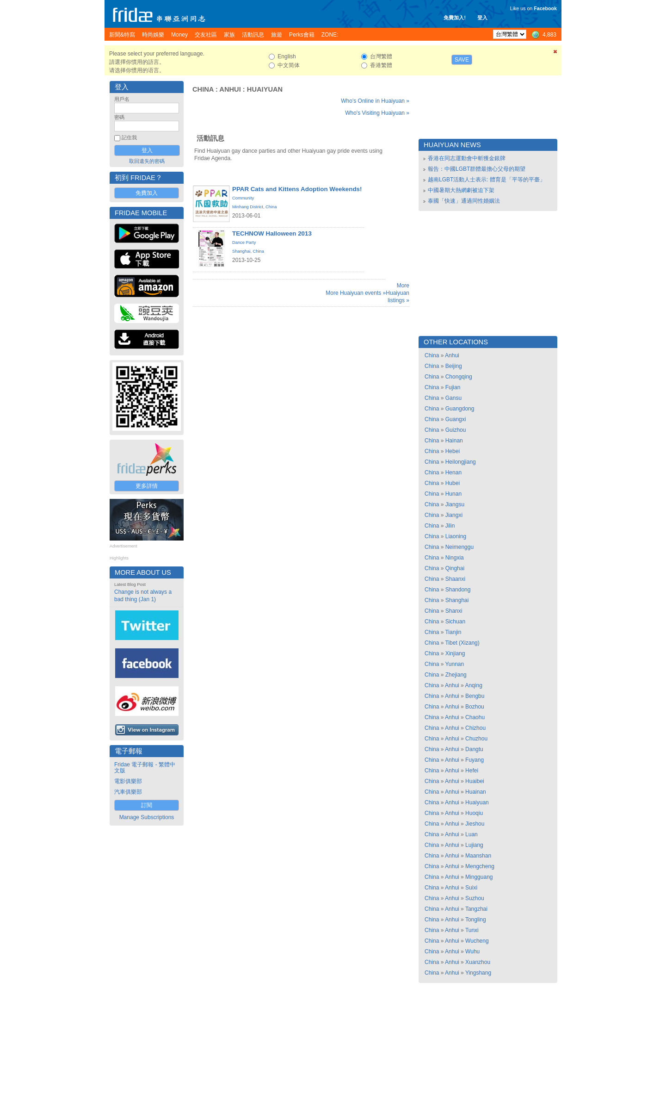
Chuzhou (476, 738)
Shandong (458, 589)
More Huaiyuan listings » (397, 293)
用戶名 (122, 99)
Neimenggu (459, 547)
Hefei (471, 770)
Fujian (453, 387)
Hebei (452, 451)
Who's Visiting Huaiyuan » (377, 113)
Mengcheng (479, 866)
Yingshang (478, 973)
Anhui (229, 89)
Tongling (475, 919)
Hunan (453, 494)
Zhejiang (456, 675)
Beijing (453, 366)
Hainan (454, 440)
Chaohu (475, 717)
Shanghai (241, 251)
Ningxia (454, 557)
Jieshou (474, 824)
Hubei (452, 483)
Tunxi (472, 930)
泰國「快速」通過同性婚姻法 (464, 201)
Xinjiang (455, 653)
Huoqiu (474, 813)
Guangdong (460, 408)
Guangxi (455, 419)
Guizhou (455, 430)
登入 (482, 17)
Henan (453, 472)
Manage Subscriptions (146, 817)
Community (243, 198)
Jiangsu (454, 504)
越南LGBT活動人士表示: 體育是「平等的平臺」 (486, 179)
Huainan (475, 792)
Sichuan (455, 621)
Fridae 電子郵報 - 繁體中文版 (144, 767)
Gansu (453, 398)
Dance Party (244, 242)
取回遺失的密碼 (147, 161)
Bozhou (474, 706)
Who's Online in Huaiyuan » (375, 101)
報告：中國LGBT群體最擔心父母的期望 (476, 169)
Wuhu (472, 951)
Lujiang (474, 845)
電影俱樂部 (128, 781)
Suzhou (474, 898)
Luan (471, 834)
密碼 (119, 117)
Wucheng (476, 941)
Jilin (450, 525)
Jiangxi (453, 515)
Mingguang (479, 877)
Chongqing (458, 376)
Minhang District (247, 207)
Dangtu (474, 749)
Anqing (473, 685)
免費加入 (147, 193)
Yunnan (454, 664)
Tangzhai (476, 909)
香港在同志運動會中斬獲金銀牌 (467, 158)
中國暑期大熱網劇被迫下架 (461, 190)
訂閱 (146, 805)
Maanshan (478, 855)
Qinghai (454, 568)
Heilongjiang (460, 462)
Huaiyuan (265, 89)
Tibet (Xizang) (462, 643)
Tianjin (453, 632)
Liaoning (455, 536)
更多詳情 (147, 486)
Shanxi (453, 611)
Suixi (471, 887)
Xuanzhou (477, 962)
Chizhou (475, 728)
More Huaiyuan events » (356, 293)
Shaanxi (455, 579)
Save (462, 59)
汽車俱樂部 (128, 792)
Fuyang (474, 760)
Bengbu (474, 696)
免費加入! (455, 17)
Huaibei (474, 781)
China (203, 89)
